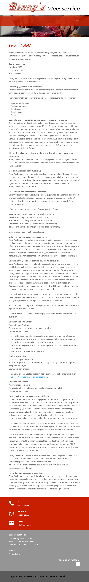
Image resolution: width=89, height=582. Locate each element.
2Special (61, 576)
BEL (19, 502)
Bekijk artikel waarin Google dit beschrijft (29, 377)
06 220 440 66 (23, 505)
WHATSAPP (22, 511)
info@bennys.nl (24, 525)
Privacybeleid (15, 554)
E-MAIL (20, 521)
